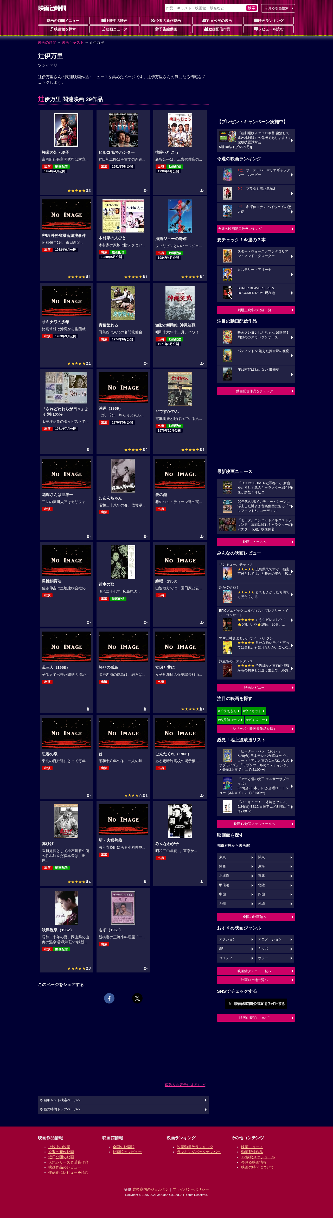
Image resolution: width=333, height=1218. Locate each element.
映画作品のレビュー (64, 1167)
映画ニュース (114, 29)
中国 (222, 894)
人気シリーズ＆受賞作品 (68, 1162)
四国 (261, 894)
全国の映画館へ (254, 917)
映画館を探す (63, 29)
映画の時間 (47, 42)
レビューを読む (269, 29)
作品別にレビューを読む (68, 1172)
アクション (227, 939)
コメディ (226, 958)
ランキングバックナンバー (199, 1152)
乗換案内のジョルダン (150, 1189)
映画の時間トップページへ (60, 1109)
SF (221, 949)
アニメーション (270, 939)
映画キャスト (73, 42)
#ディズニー (255, 720)
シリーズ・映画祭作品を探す (255, 729)
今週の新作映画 (166, 20)
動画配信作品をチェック (254, 391)
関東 (261, 857)
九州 (222, 903)
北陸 (261, 885)
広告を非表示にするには (185, 1085)
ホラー (263, 958)
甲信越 (224, 885)
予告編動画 (166, 29)
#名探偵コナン (229, 720)
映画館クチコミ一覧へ (254, 971)
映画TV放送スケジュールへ (254, 824)
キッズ (263, 949)
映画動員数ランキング (195, 1147)
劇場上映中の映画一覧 (254, 310)
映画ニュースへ (254, 542)
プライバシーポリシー (190, 1189)
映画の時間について (254, 1018)
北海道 (224, 876)
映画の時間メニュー (63, 21)
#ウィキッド (252, 711)
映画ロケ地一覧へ (254, 980)
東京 (222, 857)
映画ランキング (269, 20)
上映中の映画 (114, 20)
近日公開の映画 (217, 20)
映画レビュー (254, 687)
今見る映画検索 (277, 8)
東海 (261, 866)
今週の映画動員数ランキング (240, 229)
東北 (261, 876)
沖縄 (261, 903)
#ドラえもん (227, 711)
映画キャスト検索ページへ (60, 1100)
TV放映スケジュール (258, 1157)
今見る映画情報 (254, 1162)
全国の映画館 (124, 1147)
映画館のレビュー (127, 1152)
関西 (222, 866)
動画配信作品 (217, 29)
